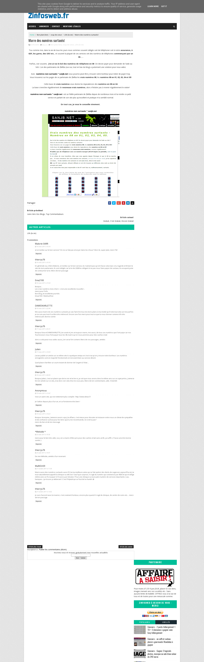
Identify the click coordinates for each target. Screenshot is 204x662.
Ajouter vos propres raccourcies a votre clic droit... (156, 361)
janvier (141, 400)
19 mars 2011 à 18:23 (43, 413)
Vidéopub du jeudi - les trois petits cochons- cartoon (156, 365)
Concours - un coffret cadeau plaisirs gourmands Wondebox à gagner (160, 113)
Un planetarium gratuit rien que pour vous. (156, 382)
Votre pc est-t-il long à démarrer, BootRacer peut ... (157, 378)
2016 (139, 225)
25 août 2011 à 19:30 (43, 434)
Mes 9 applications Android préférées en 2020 (158, 136)
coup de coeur (56, 34)
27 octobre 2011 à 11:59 (44, 468)
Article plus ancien (120, 546)
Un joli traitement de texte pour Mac (153, 323)
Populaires (144, 93)
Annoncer (44, 25)
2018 (139, 220)
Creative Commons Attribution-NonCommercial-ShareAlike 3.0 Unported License (157, 614)
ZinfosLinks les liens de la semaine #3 (154, 316)
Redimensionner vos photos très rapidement (157, 384)
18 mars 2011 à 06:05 (43, 374)
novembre (143, 243)
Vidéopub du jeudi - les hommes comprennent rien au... (151, 330)
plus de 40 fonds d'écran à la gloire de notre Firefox (156, 291)
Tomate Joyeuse (112, 620)
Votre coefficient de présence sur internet (155, 303)
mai (140, 259)
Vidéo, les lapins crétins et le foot (152, 298)
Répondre (39, 253)
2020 (139, 214)
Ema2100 (39, 279)
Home (32, 34)
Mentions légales (72, 25)
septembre (143, 249)
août (141, 251)
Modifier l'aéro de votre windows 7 (153, 306)
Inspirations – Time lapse (115, 607)
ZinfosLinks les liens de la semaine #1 (154, 387)
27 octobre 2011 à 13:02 (44, 491)
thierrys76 (40, 259)
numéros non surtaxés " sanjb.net (51, 73)
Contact (56, 25)
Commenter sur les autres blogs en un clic (156, 347)
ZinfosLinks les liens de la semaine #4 (154, 278)
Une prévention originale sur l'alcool (153, 275)
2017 (139, 222)
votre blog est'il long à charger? (151, 374)
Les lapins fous (144, 318)
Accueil (32, 25)
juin (140, 257)
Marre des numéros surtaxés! (150, 342)
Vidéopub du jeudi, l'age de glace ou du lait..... (157, 300)
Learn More (153, 6)
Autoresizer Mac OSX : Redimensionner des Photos (156, 370)
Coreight (109, 623)
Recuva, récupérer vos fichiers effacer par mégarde (155, 393)
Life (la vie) (68, 34)
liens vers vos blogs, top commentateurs (155, 339)
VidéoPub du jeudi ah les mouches (152, 270)
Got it (164, 6)
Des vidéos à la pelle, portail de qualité (154, 308)
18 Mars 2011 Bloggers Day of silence (154, 326)
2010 (139, 402)
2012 (139, 235)
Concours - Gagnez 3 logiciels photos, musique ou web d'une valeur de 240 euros (162, 125)
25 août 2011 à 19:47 (43, 452)
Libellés (166, 93)
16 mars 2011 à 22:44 (43, 308)
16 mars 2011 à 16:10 (43, 246)
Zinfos (63, 66)
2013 (139, 233)
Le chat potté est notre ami (150, 350)
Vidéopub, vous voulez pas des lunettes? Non (157, 267)
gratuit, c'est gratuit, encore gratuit (153, 344)
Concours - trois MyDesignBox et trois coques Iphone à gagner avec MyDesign (161, 148)
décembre (143, 241)
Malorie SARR (41, 243)
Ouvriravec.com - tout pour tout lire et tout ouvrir (156, 312)
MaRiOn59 (40, 465)
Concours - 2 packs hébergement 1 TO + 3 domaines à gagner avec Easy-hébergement (161, 101)
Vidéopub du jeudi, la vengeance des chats (156, 334)
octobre (142, 246)
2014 (139, 230)
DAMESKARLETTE (43, 304)
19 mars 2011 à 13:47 (43, 392)
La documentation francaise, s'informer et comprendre (156, 353)
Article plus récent (34, 546)
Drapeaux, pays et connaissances (152, 321)
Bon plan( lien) (42, 34)
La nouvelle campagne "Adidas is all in (154, 336)
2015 (139, 228)
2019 (139, 217)
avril (140, 262)
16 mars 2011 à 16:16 (43, 262)
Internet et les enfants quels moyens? (154, 272)
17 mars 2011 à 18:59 (43, 351)
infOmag (109, 618)
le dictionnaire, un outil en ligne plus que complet (155, 281)
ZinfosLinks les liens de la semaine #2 (154, 357)
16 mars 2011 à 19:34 (43, 282)
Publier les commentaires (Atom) (53, 549)
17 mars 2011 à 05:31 (43, 328)
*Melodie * (40, 431)
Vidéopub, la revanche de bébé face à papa (156, 295)
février (141, 397)
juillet (141, 254)
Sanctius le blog (112, 615)
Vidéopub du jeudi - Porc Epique (151, 389)
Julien (37, 348)
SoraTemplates (40, 657)
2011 (139, 238)
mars (141, 264)
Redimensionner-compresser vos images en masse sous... (157, 286)
